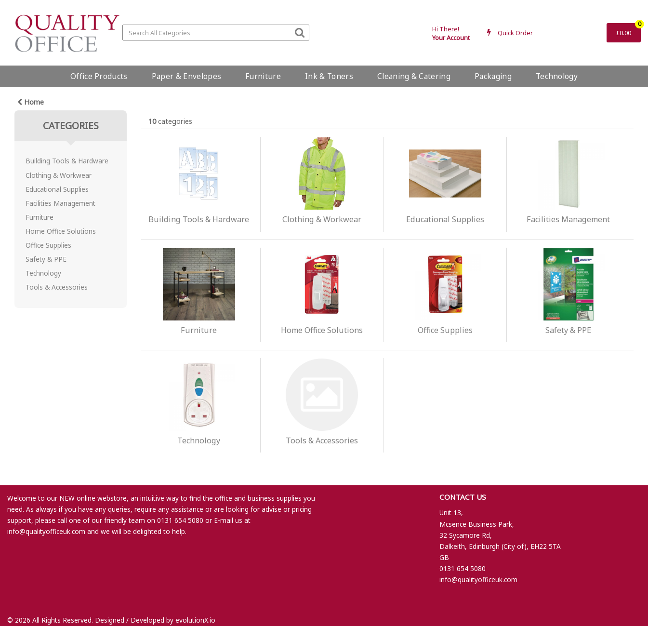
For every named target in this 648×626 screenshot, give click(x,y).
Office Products (99, 76)
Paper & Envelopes (186, 76)
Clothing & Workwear (59, 175)
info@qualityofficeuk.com (46, 531)
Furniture (263, 76)
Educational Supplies (57, 189)
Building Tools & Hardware (67, 160)
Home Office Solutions (61, 231)
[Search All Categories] (215, 32)
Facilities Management (60, 203)
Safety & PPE (46, 259)
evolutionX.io (195, 620)
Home (30, 102)
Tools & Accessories (57, 287)
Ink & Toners (329, 76)
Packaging (493, 76)
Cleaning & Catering (413, 76)
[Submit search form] (299, 32)
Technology (557, 76)
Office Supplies (48, 245)
